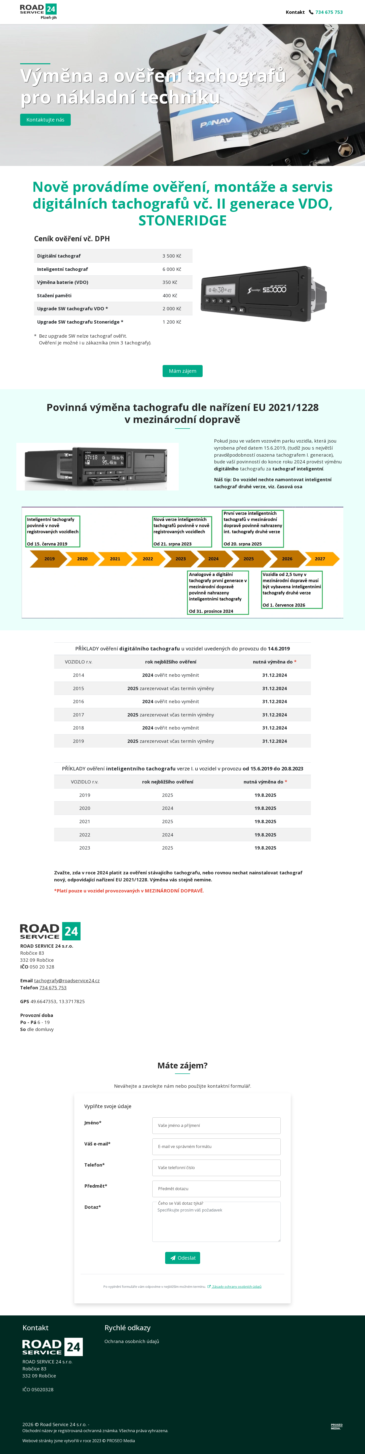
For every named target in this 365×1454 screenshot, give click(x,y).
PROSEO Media (121, 1440)
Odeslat (182, 1257)
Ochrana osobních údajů (131, 1341)
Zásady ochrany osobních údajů (234, 1286)
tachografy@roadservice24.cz (67, 980)
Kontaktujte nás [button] (45, 119)
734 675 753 (53, 987)
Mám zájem (182, 371)
